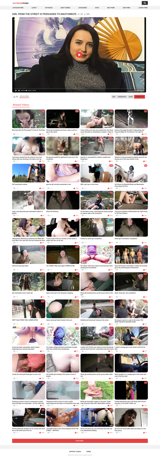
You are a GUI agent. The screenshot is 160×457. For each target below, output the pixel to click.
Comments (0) (139, 96)
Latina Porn (142, 8)
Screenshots (122, 96)
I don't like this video (17, 97)
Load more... (80, 441)
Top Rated (48, 8)
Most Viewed (65, 8)
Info (113, 96)
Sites (97, 8)
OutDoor (20, 3)
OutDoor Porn (78, 455)
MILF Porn (111, 8)
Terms (88, 451)
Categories (82, 8)
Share (131, 96)
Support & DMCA (75, 451)
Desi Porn (126, 8)
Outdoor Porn (18, 8)
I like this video (14, 97)
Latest (34, 8)
